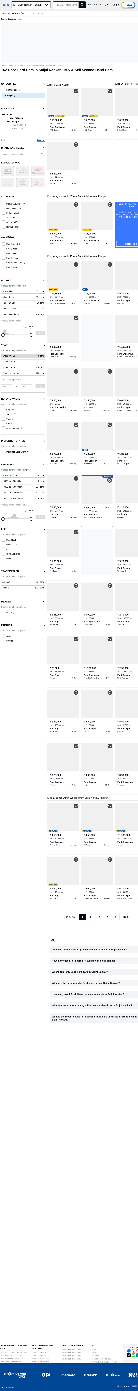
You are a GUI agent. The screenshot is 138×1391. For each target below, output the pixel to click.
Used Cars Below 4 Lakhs (72, 1359)
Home (3, 65)
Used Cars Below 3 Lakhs (72, 1356)
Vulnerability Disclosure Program (105, 1362)
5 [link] (115, 917)
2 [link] (90, 917)
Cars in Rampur (38, 65)
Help (94, 1353)
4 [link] (107, 917)
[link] (23, 356)
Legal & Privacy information (102, 1359)
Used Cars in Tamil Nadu (40, 1359)
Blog (94, 1350)
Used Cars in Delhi (38, 1356)
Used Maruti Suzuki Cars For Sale (13, 1353)
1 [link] (82, 917)
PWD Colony (19, 125)
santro (19, 19)
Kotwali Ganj (19, 128)
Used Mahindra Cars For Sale (11, 1359)
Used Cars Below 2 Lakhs (72, 1353)
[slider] (3, 335)
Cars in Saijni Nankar (54, 65)
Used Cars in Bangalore (40, 1362)
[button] (46, 5)
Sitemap (95, 1356)
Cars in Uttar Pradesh (22, 65)
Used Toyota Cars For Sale (10, 1362)
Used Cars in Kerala (38, 1353)
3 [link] (99, 917)
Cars (10, 65)
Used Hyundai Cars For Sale (11, 1356)
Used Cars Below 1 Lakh (71, 1350)
